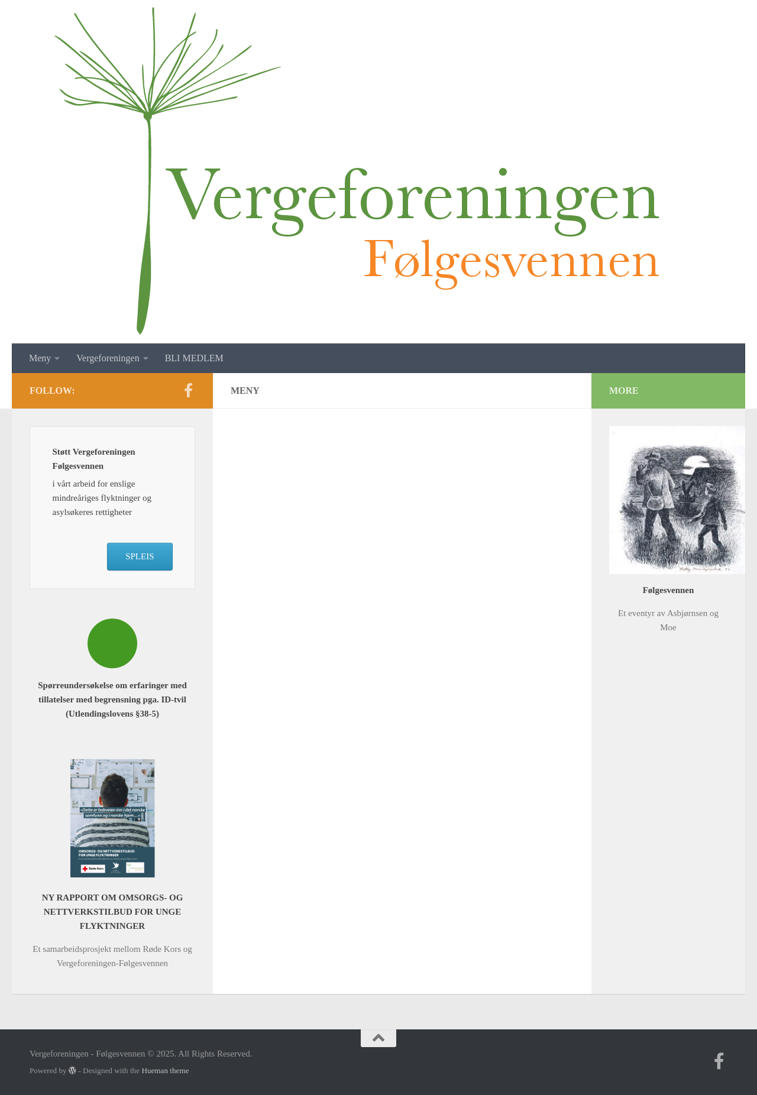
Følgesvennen (668, 590)
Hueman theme (165, 1070)
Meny (40, 358)
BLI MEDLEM (194, 358)
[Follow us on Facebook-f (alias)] (188, 390)
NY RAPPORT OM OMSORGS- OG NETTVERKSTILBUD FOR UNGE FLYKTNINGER (112, 912)
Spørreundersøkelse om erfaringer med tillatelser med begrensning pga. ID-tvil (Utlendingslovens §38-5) (112, 699)
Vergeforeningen (107, 358)
